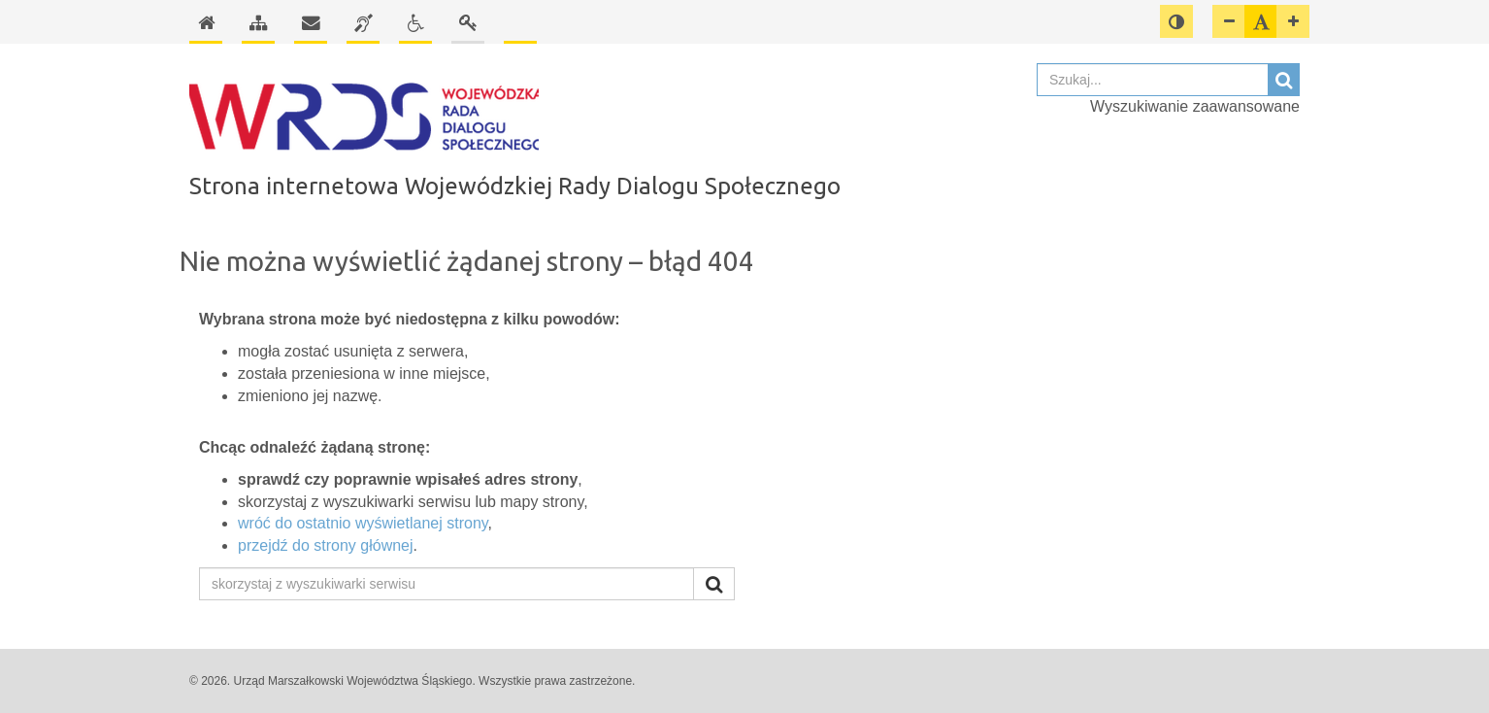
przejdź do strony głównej (326, 545)
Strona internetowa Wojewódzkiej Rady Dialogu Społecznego (515, 186)
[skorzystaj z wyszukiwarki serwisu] (446, 583)
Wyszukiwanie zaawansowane (1195, 106)
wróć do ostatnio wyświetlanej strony (363, 523)
